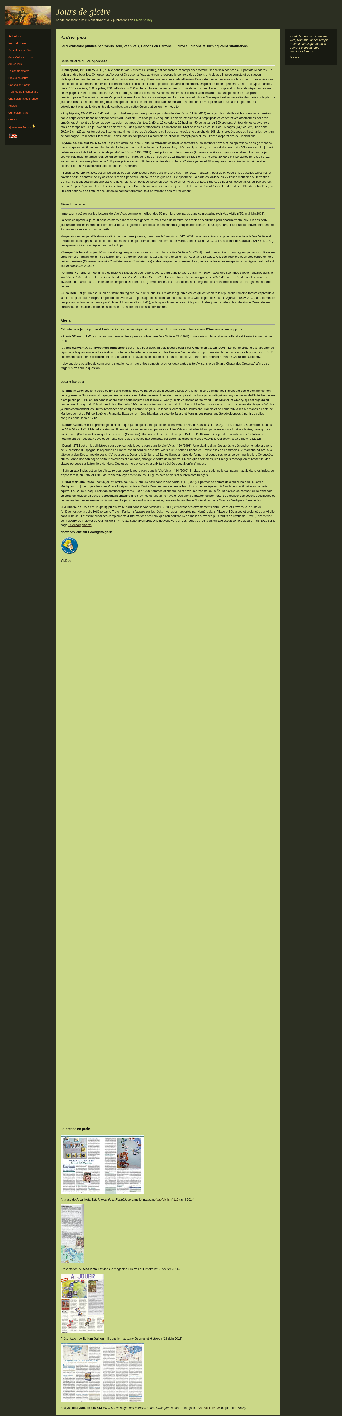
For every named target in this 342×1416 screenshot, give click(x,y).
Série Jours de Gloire (21, 50)
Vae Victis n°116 (167, 1199)
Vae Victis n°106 (209, 1408)
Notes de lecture (18, 43)
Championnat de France (23, 98)
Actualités (14, 36)
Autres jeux (15, 63)
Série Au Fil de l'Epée (21, 57)
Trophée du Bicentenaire (23, 91)
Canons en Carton (19, 84)
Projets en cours (18, 77)
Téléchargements (18, 70)
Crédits (12, 119)
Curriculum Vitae (18, 112)
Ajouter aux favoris (22, 126)
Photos (12, 105)
